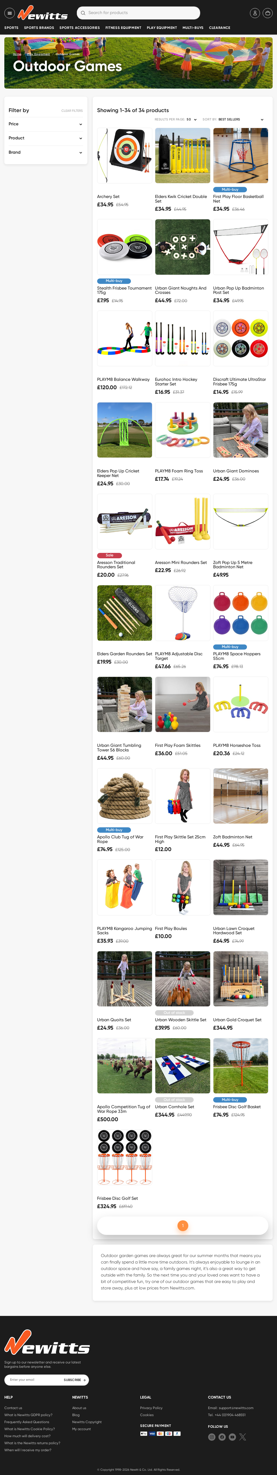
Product (16, 138)
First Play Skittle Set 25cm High (180, 839)
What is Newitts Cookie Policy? (29, 1429)
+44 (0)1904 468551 (230, 1415)
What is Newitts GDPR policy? (28, 1415)
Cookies (147, 1415)
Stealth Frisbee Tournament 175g (124, 290)
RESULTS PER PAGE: (170, 119)
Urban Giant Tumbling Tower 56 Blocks (119, 747)
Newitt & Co (138, 1469)
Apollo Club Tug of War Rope (120, 839)
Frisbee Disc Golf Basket (237, 1106)
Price (13, 124)
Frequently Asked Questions (26, 1422)
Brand (15, 152)
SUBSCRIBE (75, 1380)
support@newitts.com (236, 1408)
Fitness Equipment (123, 28)
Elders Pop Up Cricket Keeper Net (118, 473)
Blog (76, 1415)
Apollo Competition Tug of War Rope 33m (123, 1109)
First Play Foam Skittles (177, 745)
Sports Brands (39, 28)
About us (79, 1408)
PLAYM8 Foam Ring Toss (179, 470)
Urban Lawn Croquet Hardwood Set (234, 931)
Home (17, 54)
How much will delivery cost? (27, 1436)
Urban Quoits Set (114, 1019)
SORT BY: (210, 119)
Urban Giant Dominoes (236, 470)
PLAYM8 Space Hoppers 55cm (236, 656)
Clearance (219, 28)
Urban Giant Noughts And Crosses (180, 290)
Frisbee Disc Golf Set (117, 1198)
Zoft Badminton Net (232, 836)
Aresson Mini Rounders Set (181, 562)
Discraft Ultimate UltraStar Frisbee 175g (239, 382)
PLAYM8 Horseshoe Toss (236, 745)
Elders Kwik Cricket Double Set (181, 199)
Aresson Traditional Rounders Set (116, 565)
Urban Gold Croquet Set (237, 1019)
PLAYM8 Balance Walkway (123, 379)
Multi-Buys (193, 28)
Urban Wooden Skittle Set (180, 1019)
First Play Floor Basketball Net (238, 199)
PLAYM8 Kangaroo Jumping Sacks (124, 931)
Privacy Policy (151, 1408)
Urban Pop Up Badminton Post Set (238, 290)
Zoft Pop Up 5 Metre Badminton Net (232, 565)
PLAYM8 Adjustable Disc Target (179, 656)
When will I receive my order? (27, 1450)
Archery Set (108, 196)
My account (81, 1429)
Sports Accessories (80, 28)
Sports (11, 28)
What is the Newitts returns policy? (32, 1443)
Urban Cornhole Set (174, 1106)
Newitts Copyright (87, 1422)
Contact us (13, 1408)
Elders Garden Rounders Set (124, 653)
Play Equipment (162, 28)
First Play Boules (171, 928)
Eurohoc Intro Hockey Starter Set (176, 382)
